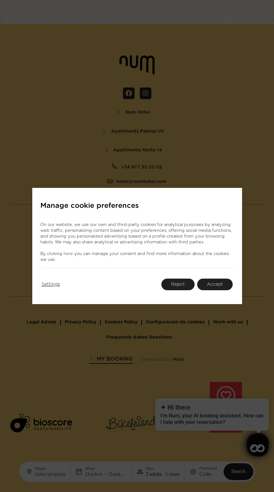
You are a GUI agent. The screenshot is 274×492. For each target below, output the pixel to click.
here (68, 254)
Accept (215, 284)
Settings (51, 284)
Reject (178, 284)
